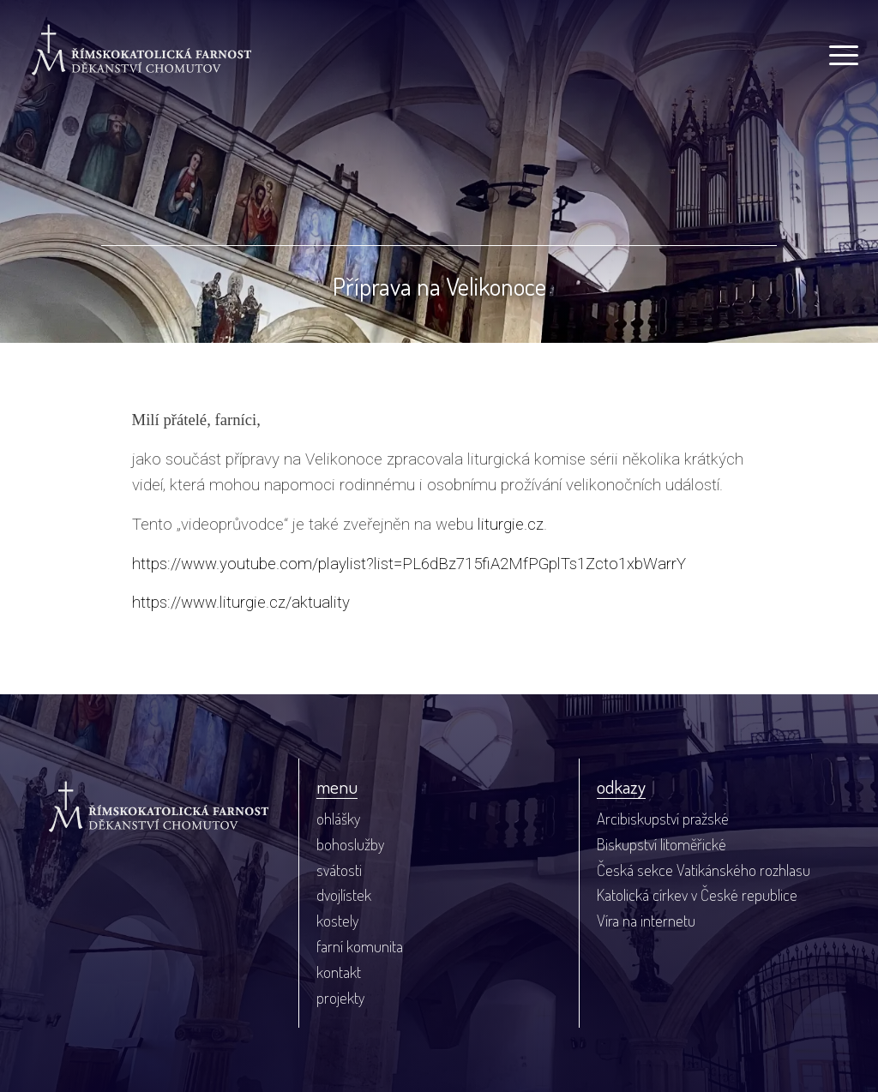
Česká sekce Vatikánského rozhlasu (703, 869)
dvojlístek (343, 894)
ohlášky (338, 818)
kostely (337, 920)
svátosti (339, 869)
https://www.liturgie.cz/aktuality (241, 602)
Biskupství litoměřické (661, 844)
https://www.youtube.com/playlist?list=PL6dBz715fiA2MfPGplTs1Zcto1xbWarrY (409, 564)
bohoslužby (350, 844)
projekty (340, 997)
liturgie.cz (511, 524)
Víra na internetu (646, 920)
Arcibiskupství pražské (663, 818)
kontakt (338, 971)
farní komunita (359, 946)
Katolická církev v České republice (697, 894)
